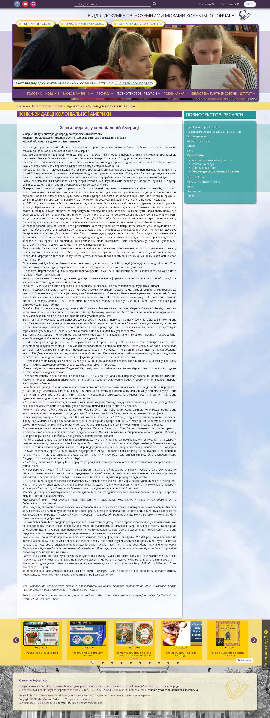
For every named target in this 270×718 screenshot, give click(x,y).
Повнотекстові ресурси (47, 106)
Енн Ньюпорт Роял (204, 167)
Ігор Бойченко (56, 699)
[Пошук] (154, 3)
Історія (191, 146)
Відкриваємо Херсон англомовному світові (214, 131)
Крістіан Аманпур (203, 164)
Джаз (190, 150)
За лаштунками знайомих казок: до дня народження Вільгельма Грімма (134, 640)
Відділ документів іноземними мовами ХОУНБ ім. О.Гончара (161, 15)
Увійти (250, 4)
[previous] (16, 640)
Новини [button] (52, 93)
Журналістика (75, 106)
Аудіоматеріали (196, 136)
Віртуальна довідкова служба (82, 23)
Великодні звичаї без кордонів (41, 637)
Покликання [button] (176, 93)
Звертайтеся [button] (229, 4)
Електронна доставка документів (137, 23)
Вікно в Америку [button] (78, 93)
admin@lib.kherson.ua (184, 690)
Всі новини (245, 660)
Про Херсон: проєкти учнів (203, 127)
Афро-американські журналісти (212, 160)
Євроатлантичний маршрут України (87, 639)
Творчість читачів (198, 141)
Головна (22, 106)
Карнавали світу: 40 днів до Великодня (181, 639)
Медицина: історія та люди (203, 182)
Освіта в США (195, 177)
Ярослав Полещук (66, 703)
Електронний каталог (35, 23)
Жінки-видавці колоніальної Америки (215, 171)
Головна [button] (34, 93)
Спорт (190, 186)
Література (194, 191)
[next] (254, 640)
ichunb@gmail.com (158, 690)
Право (191, 196)
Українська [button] (205, 4)
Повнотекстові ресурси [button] (138, 93)
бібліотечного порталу (134, 83)
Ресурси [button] (105, 93)
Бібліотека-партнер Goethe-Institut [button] (223, 93)
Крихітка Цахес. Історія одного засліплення (228, 639)
